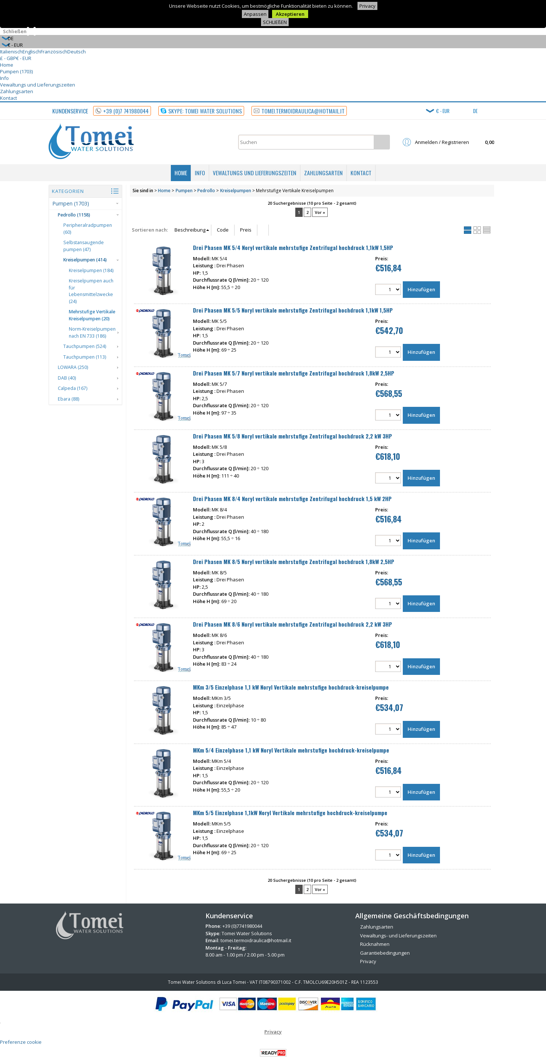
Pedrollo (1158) (74, 215)
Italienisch (11, 51)
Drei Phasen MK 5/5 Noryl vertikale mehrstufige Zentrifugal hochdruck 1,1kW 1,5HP (293, 310)
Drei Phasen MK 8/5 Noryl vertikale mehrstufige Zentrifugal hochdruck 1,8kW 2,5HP (293, 561)
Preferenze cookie (21, 1042)
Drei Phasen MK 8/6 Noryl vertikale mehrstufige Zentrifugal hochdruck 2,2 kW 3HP (292, 624)
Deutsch (76, 51)
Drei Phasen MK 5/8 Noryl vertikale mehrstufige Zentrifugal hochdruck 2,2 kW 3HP (292, 436)
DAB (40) (67, 378)
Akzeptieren (290, 14)
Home (6, 64)
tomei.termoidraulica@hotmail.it (256, 940)
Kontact (8, 98)
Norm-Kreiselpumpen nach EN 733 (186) (92, 332)
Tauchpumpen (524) (84, 346)
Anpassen (255, 14)
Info (4, 78)
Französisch (53, 51)
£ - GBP (8, 58)
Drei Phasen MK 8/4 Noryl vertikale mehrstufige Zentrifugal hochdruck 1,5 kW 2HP (292, 498)
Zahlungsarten (16, 91)
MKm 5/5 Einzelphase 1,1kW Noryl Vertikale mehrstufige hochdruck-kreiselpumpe (290, 813)
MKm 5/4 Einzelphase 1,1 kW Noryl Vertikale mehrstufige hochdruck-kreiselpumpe (291, 750)
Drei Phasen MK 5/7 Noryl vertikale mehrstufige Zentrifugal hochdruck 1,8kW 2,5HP (293, 373)
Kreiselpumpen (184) (91, 270)
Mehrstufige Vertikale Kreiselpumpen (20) (92, 315)
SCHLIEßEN (275, 22)
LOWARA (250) (73, 367)
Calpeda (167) (72, 388)
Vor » (320, 212)
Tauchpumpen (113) (84, 357)
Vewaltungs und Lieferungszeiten (37, 84)
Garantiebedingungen (385, 953)
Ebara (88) (68, 399)
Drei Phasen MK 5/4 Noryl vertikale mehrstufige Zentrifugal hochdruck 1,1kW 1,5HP (293, 247)
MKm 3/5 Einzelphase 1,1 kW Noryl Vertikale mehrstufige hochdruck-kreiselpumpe (291, 687)
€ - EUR (23, 58)
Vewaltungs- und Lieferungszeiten (398, 935)
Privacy (367, 6)
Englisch (31, 51)
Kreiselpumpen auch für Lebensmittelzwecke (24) (91, 291)
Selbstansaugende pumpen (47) (83, 246)
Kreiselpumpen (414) (85, 260)
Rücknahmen (375, 944)
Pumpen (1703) (16, 71)
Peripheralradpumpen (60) (87, 228)
